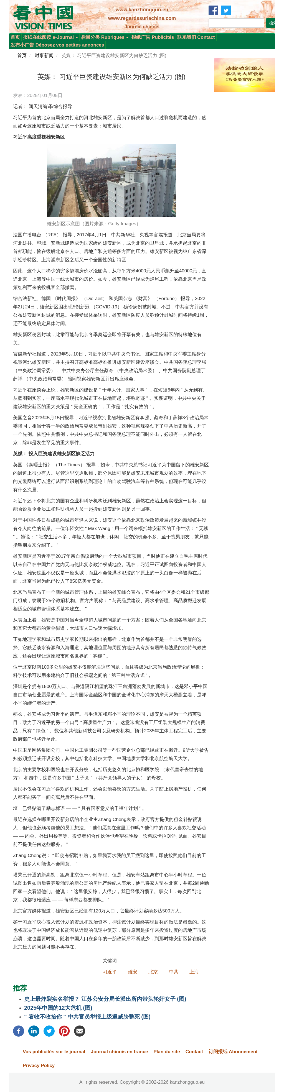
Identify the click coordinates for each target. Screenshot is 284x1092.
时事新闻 (44, 55)
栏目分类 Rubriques (105, 37)
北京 (153, 972)
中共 (173, 972)
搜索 (273, 23)
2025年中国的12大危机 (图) (58, 1008)
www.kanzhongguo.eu (142, 9)
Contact (194, 1051)
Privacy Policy (39, 1065)
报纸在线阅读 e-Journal (50, 37)
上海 (194, 972)
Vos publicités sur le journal (54, 1051)
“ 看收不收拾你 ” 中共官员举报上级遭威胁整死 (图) (87, 1017)
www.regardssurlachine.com (142, 18)
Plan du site (166, 1051)
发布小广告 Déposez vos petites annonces (57, 45)
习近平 (110, 972)
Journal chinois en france (119, 1051)
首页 (15, 37)
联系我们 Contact (196, 37)
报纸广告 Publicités (152, 37)
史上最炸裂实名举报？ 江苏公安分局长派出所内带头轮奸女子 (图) (105, 999)
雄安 (132, 972)
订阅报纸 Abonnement (233, 1051)
